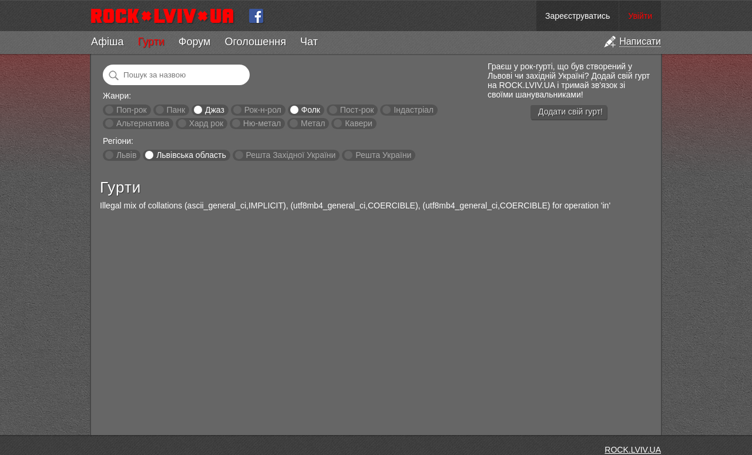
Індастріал (414, 109)
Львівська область (191, 155)
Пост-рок (357, 109)
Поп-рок (131, 109)
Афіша (107, 42)
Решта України (383, 155)
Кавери (358, 123)
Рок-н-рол (262, 109)
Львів (126, 155)
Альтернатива (142, 123)
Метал (313, 123)
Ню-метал (262, 123)
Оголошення (255, 42)
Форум (195, 42)
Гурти (150, 42)
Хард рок (206, 123)
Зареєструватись (577, 16)
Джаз (214, 109)
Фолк (310, 109)
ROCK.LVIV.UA (633, 449)
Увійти (640, 16)
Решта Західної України (290, 155)
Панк (175, 109)
